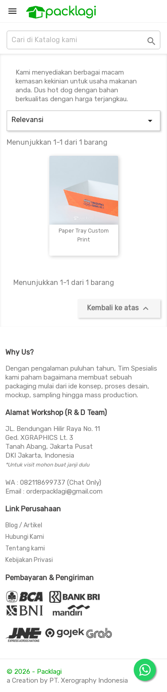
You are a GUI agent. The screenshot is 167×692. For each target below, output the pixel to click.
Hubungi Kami (24, 537)
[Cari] (83, 40)
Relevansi (83, 120)
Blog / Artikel (23, 525)
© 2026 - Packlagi (34, 672)
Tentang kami (25, 548)
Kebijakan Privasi (29, 560)
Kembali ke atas (119, 308)
